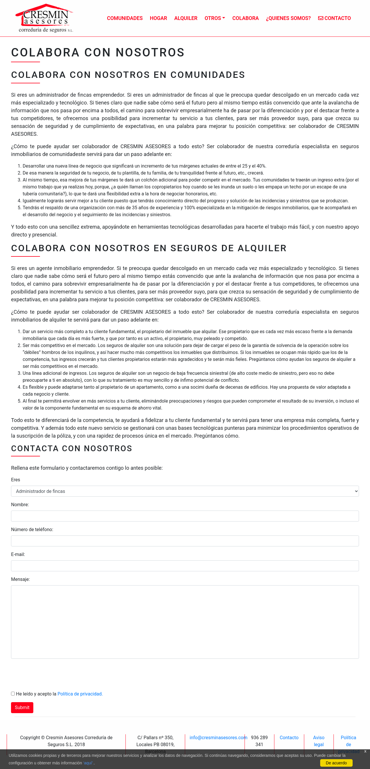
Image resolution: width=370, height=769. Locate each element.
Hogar (158, 18)
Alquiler (185, 18)
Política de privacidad (349, 744)
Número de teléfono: (32, 529)
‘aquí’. (88, 763)
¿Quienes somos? (288, 18)
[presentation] (55, 674)
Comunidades (125, 18)
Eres (15, 479)
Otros (213, 18)
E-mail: (18, 554)
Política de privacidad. (80, 694)
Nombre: (20, 504)
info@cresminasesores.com (218, 737)
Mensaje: (20, 579)
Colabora (245, 18)
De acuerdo (336, 763)
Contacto (334, 18)
